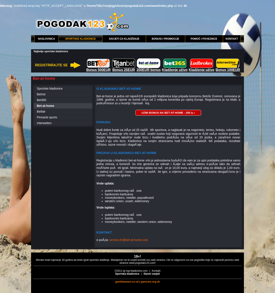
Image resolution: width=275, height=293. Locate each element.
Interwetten (44, 123)
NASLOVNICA (46, 38)
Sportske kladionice (50, 88)
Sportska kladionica (127, 273)
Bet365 (41, 100)
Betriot (41, 94)
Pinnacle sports (47, 117)
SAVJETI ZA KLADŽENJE (124, 38)
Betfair (41, 111)
